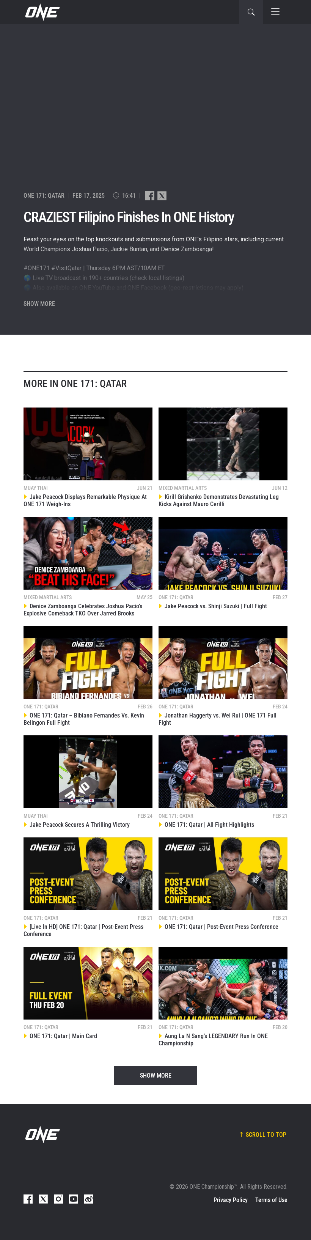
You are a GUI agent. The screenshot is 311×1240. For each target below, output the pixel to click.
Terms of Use (271, 1200)
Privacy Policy (231, 1200)
